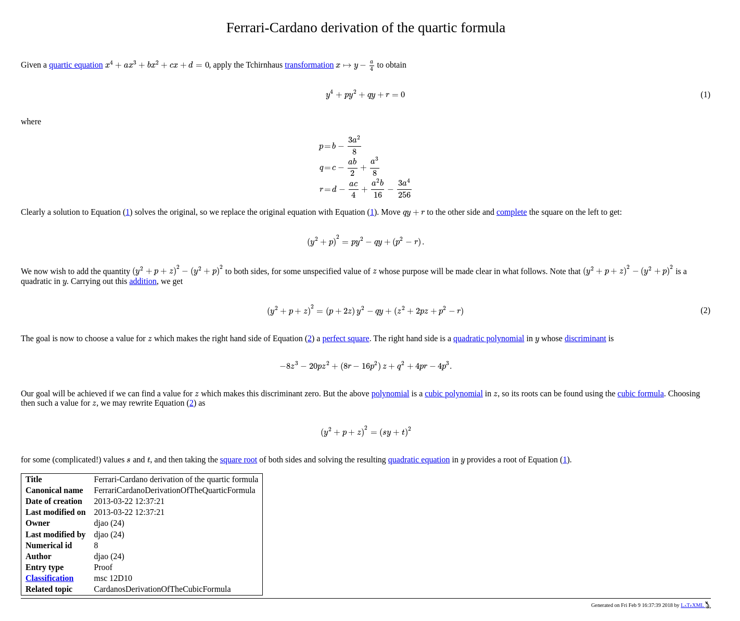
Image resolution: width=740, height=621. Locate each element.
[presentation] (157, 64)
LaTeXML (696, 605)
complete (511, 212)
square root (239, 459)
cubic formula (641, 393)
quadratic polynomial (488, 338)
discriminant (585, 338)
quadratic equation (419, 459)
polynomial (391, 393)
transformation (309, 64)
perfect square (345, 338)
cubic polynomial (454, 393)
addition (143, 281)
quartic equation (76, 64)
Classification (49, 578)
